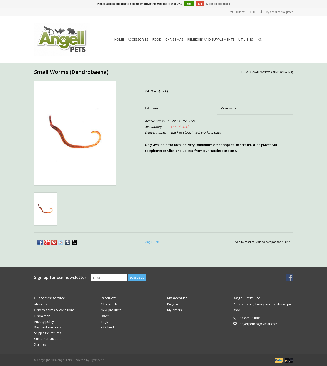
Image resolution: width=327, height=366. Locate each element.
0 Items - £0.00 (242, 12)
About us (40, 304)
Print (287, 242)
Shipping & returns (47, 333)
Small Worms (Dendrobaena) (272, 72)
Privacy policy (44, 321)
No (200, 3)
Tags (104, 321)
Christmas (174, 39)
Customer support (47, 338)
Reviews (228, 108)
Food (156, 39)
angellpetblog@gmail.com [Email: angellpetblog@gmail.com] (259, 324)
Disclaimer (42, 316)
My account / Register (276, 12)
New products (111, 310)
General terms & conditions (54, 310)
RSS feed (107, 327)
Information (155, 108)
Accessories (138, 39)
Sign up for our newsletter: (60, 277)
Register (173, 304)
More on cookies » (218, 3)
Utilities (245, 39)
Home (119, 39)
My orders (174, 310)
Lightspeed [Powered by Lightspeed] (97, 360)
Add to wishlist (245, 242)
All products (109, 304)
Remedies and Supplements (211, 39)
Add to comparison (269, 242)
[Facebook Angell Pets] (289, 277)
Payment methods (47, 327)
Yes (189, 3)
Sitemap (40, 344)
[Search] (275, 39)
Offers (105, 316)
